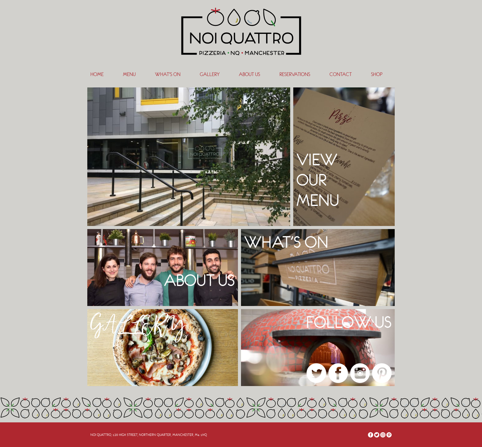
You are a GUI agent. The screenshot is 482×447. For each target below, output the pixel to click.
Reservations (294, 74)
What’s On (167, 74)
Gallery (209, 74)
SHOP (376, 74)
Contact (341, 74)
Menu (129, 74)
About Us (249, 74)
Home (97, 74)
